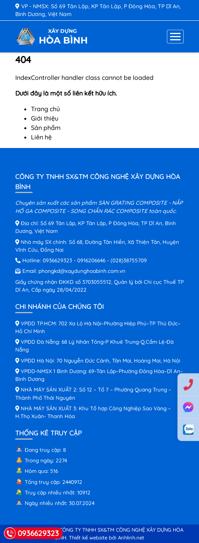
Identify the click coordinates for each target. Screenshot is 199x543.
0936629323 (57, 260)
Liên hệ (41, 137)
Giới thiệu (44, 118)
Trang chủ (45, 109)
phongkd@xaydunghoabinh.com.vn (81, 270)
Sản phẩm (46, 128)
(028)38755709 (128, 260)
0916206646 (91, 260)
